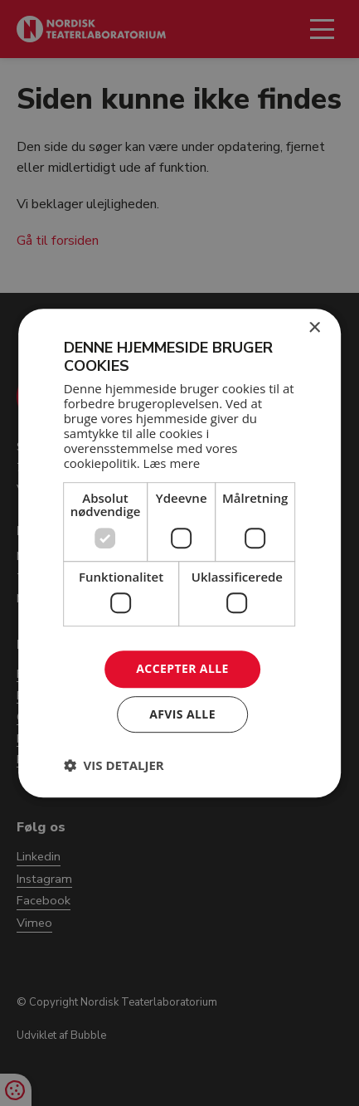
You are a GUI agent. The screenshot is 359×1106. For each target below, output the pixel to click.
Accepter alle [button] (182, 669)
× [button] (314, 328)
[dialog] (179, 553)
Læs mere (172, 463)
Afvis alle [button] (182, 714)
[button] (114, 765)
